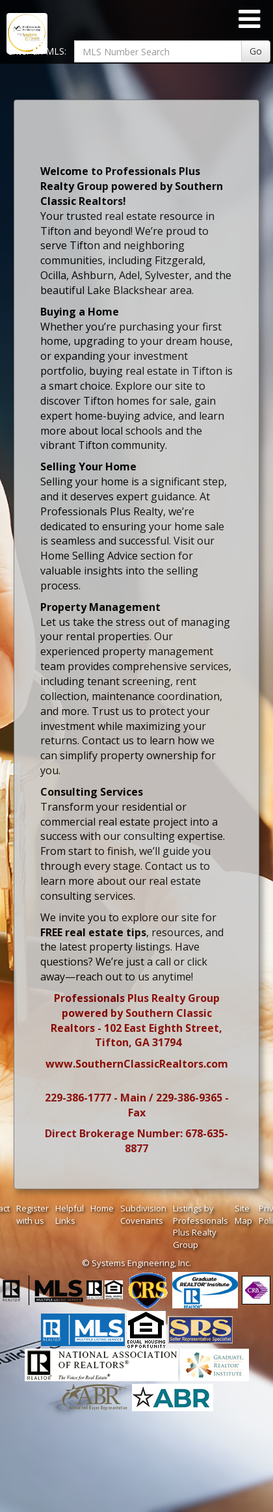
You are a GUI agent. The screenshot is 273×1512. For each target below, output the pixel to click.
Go (256, 51)
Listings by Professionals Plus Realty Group (200, 1226)
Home (102, 1208)
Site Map (243, 1214)
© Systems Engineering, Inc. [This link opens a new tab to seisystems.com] (136, 1263)
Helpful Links (69, 1214)
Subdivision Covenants (143, 1214)
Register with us (32, 1214)
